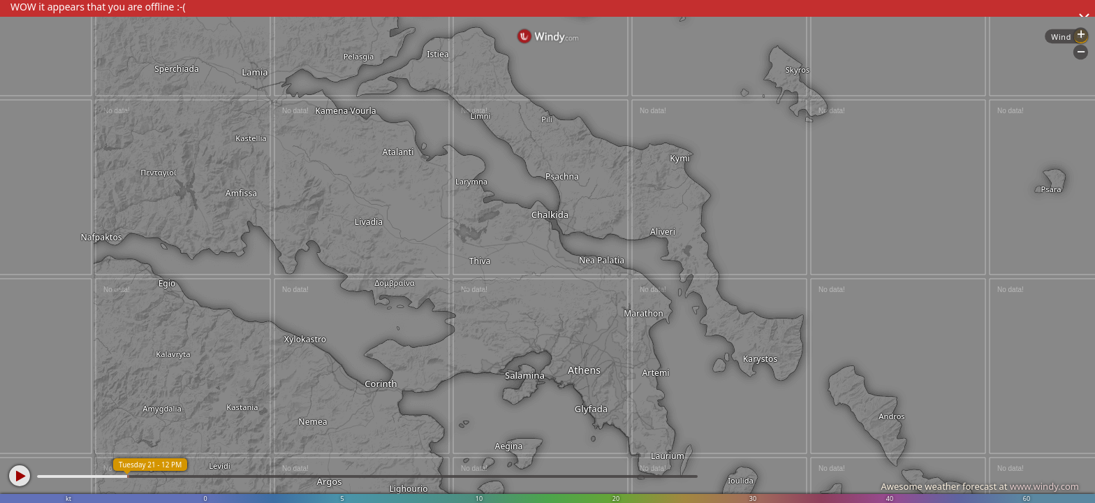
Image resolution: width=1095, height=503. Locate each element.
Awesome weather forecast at (980, 486)
